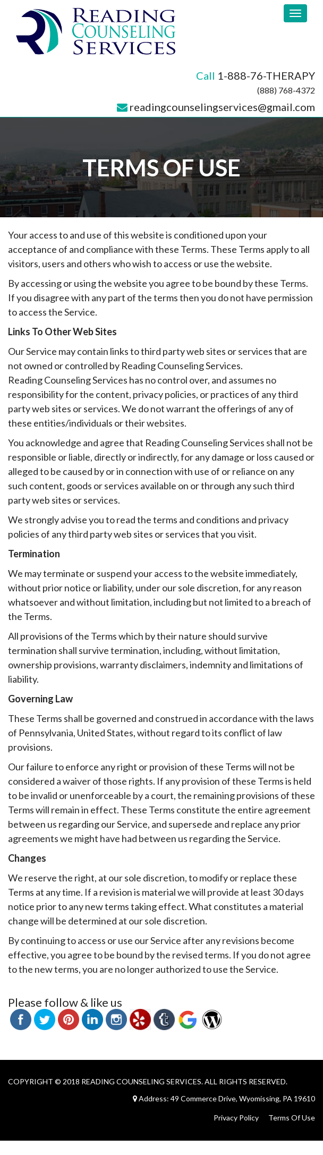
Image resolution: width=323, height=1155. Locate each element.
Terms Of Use (291, 1117)
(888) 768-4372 (286, 90)
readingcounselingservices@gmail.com (222, 106)
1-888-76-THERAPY (266, 75)
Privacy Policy (236, 1117)
